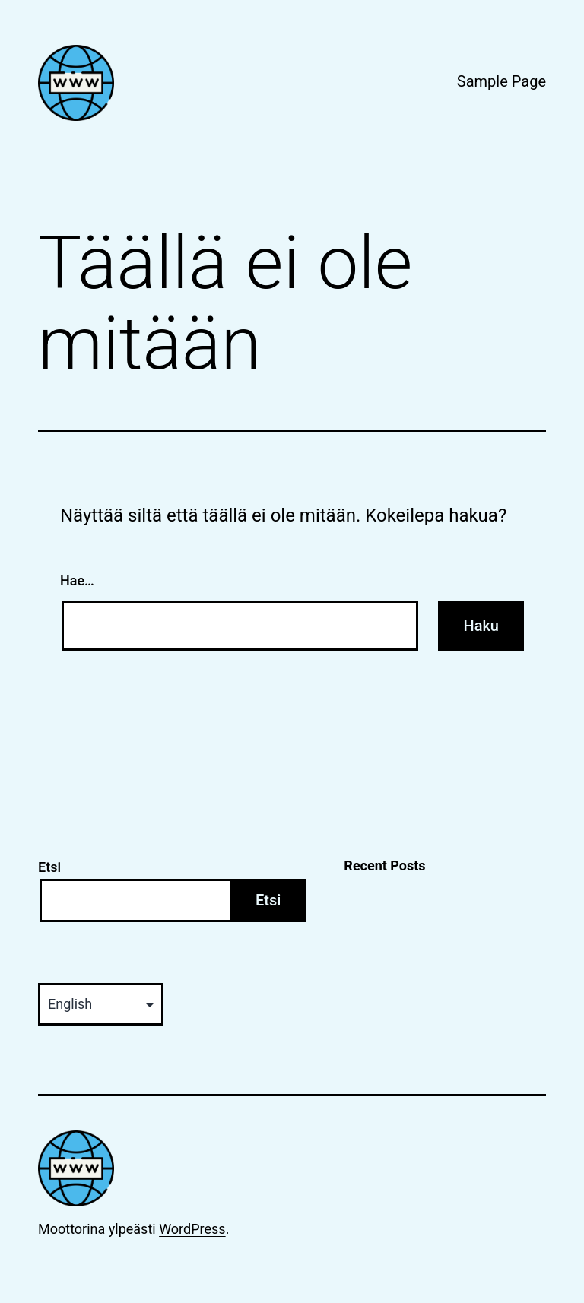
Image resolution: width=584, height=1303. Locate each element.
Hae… (77, 580)
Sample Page (501, 81)
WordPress (192, 1229)
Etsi (49, 867)
